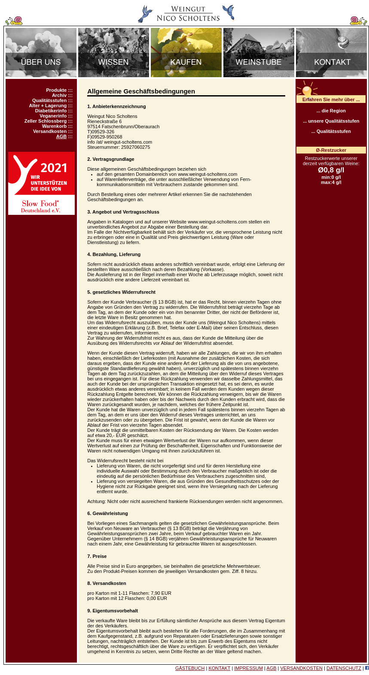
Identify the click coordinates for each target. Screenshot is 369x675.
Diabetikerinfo (51, 110)
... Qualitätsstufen (331, 131)
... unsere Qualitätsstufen (331, 121)
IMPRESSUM (248, 668)
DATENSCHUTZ (343, 668)
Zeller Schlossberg (45, 121)
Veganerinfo (53, 115)
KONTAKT (219, 668)
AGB (61, 136)
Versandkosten (50, 131)
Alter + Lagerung (48, 105)
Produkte (56, 90)
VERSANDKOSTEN (302, 668)
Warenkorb (54, 126)
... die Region (331, 110)
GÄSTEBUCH (189, 668)
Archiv (59, 95)
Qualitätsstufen (49, 100)
